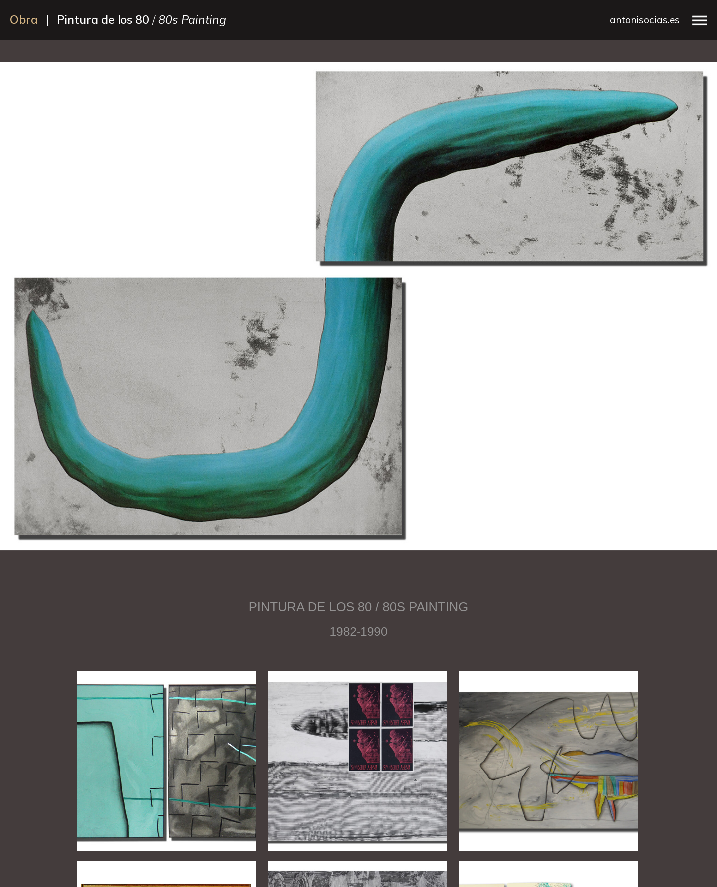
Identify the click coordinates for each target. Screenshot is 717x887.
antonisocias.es (645, 20)
